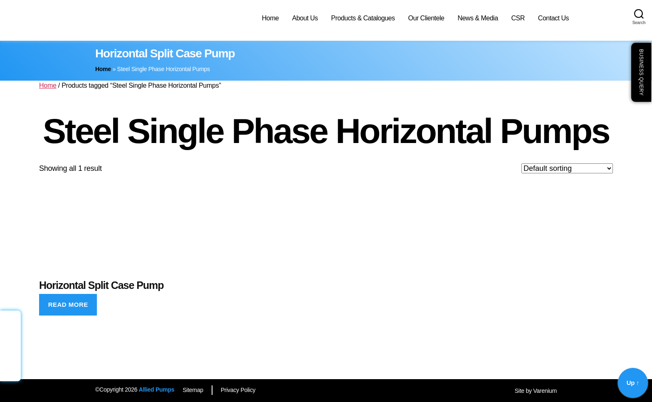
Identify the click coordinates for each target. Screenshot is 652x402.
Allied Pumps (156, 389)
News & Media (477, 18)
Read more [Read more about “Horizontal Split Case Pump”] (68, 304)
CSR (518, 18)
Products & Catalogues (363, 18)
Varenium (545, 390)
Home (270, 18)
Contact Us (553, 18)
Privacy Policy (238, 390)
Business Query (641, 72)
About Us (305, 18)
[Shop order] (567, 168)
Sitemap (193, 390)
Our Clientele (426, 18)
